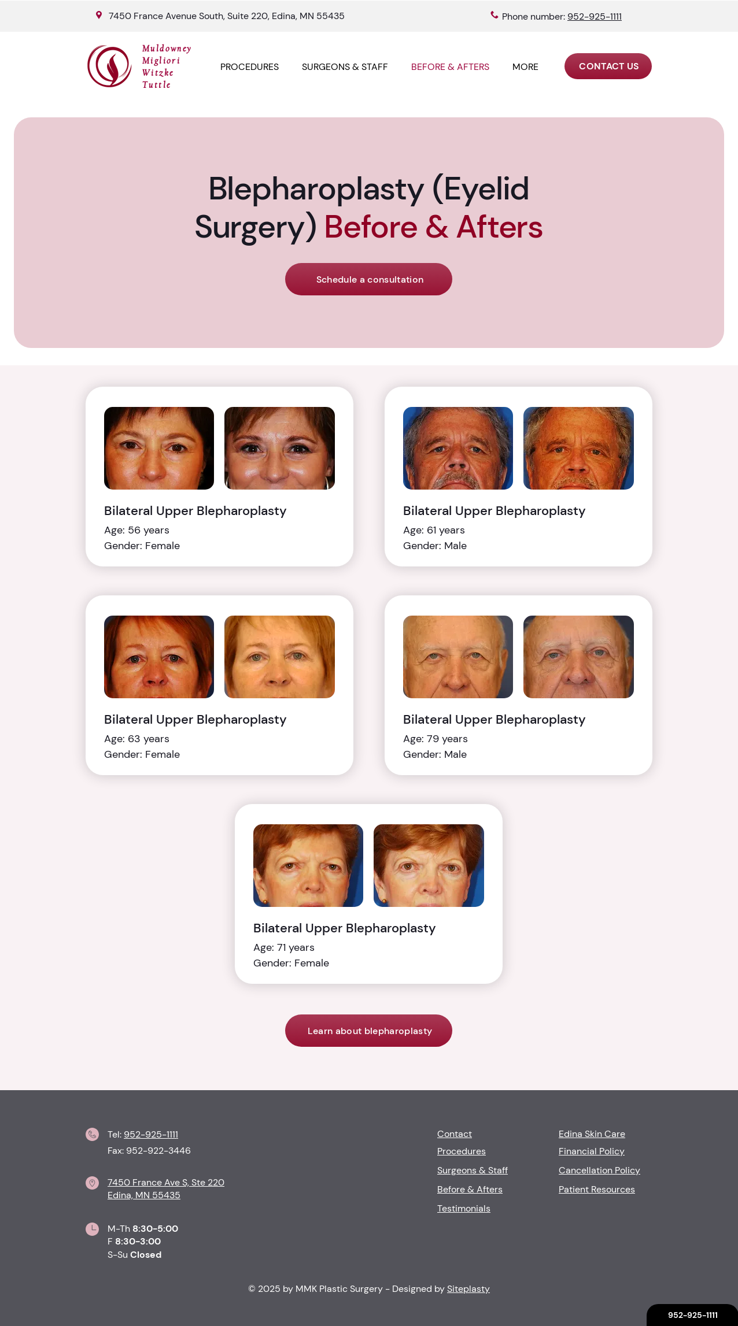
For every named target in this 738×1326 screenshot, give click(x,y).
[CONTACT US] (608, 66)
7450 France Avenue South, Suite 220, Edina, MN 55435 (227, 16)
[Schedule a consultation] (368, 279)
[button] (525, 66)
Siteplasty (468, 1289)
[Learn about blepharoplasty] (368, 1030)
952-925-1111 (151, 1134)
